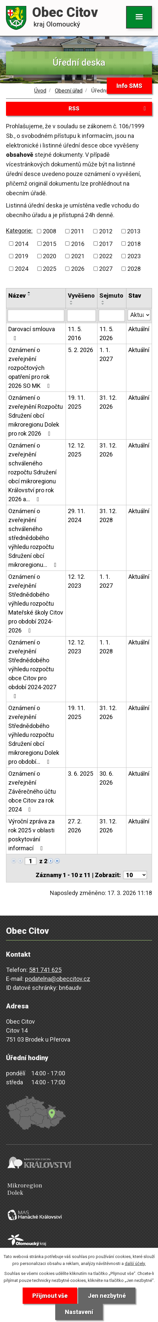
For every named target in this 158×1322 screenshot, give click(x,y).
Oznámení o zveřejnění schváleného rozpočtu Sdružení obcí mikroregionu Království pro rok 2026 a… (32, 472)
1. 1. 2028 (106, 647)
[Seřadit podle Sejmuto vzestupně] (103, 301)
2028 (134, 268)
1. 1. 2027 (106, 354)
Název (17, 295)
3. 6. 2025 (80, 773)
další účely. (135, 1263)
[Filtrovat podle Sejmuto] (111, 315)
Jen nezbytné (107, 1295)
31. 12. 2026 (108, 402)
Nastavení (79, 1311)
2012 (105, 231)
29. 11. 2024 (76, 515)
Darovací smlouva (31, 333)
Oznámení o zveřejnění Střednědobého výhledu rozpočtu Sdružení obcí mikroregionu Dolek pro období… (33, 734)
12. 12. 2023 (76, 581)
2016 (77, 243)
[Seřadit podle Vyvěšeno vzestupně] (71, 301)
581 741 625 (45, 969)
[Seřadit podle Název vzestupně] (29, 292)
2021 (77, 256)
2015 (49, 243)
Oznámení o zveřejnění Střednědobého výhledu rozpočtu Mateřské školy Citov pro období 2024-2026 (35, 603)
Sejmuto (111, 295)
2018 (134, 243)
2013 (133, 231)
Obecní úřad (68, 91)
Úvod (40, 91)
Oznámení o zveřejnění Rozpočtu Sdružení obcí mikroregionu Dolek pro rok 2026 (35, 415)
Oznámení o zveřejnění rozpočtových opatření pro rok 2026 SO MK (30, 367)
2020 (49, 256)
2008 (49, 231)
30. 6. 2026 (106, 778)
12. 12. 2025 (76, 450)
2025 (49, 268)
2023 (134, 256)
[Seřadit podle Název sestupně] (29, 295)
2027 (105, 268)
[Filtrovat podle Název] (36, 315)
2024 (21, 268)
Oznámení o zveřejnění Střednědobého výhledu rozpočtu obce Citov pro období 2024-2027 (32, 669)
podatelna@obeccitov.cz (57, 978)
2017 (105, 243)
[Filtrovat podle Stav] (139, 315)
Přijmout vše (50, 1295)
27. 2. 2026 (75, 826)
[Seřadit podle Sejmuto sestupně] (103, 304)
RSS (108, 108)
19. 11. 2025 (76, 402)
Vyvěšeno (81, 295)
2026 (77, 268)
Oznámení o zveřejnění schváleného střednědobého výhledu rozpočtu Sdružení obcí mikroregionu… (33, 538)
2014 (21, 243)
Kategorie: (19, 230)
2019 (21, 256)
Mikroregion (80, 1189)
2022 (105, 256)
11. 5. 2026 (106, 333)
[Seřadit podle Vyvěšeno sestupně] (71, 304)
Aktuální (138, 329)
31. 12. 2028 (108, 515)
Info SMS (129, 85)
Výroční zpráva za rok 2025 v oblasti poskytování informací (31, 835)
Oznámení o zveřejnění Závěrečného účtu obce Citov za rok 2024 (32, 791)
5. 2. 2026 (80, 349)
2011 (77, 231)
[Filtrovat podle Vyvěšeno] (81, 315)
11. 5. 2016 (75, 333)
